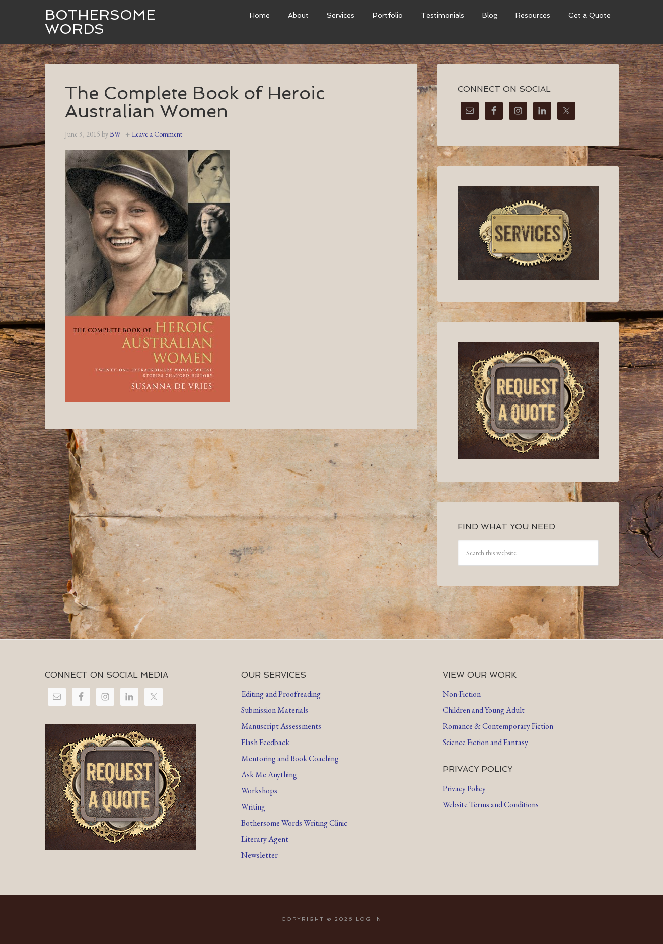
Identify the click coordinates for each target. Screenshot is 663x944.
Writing (253, 806)
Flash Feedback (265, 742)
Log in (369, 919)
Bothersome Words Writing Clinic (294, 823)
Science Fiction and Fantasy (485, 742)
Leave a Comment (157, 134)
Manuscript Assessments (281, 726)
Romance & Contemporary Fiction (498, 726)
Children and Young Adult (484, 710)
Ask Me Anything (269, 774)
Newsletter (259, 855)
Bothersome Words (100, 22)
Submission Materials (274, 710)
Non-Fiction (462, 694)
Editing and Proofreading (281, 694)
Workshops (259, 790)
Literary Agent (264, 839)
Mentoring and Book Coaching (290, 758)
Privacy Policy (464, 788)
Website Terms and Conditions (491, 804)
